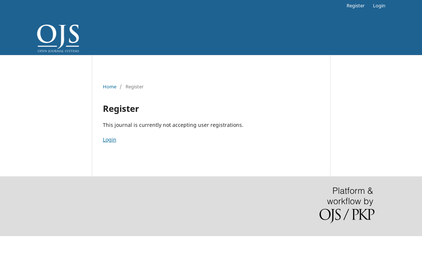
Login (379, 5)
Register (356, 5)
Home (109, 86)
